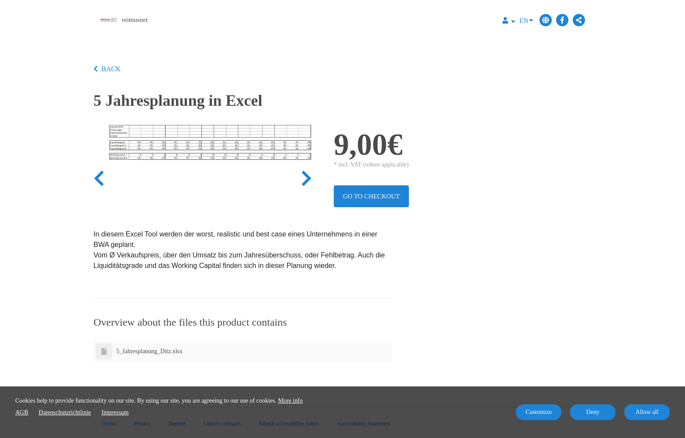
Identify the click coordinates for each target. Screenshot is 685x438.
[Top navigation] (508, 21)
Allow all (647, 412)
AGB (21, 412)
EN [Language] (526, 20)
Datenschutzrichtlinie (65, 412)
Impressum (114, 412)
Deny (592, 412)
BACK (107, 69)
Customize (539, 412)
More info (290, 400)
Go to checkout (371, 196)
